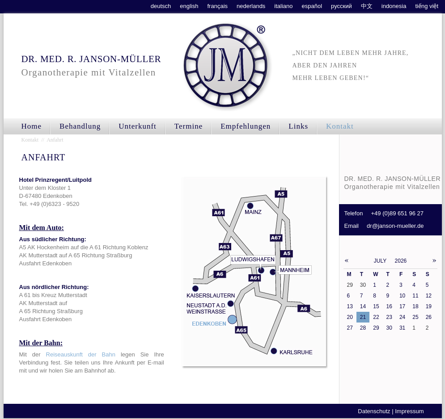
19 (429, 306)
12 (429, 296)
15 (376, 306)
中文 (367, 6)
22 (376, 317)
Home (31, 126)
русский (341, 6)
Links (298, 126)
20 (350, 317)
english (189, 6)
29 (376, 328)
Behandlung (80, 126)
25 (415, 317)
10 (402, 296)
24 (402, 317)
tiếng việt (426, 6)
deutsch (161, 6)
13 (350, 306)
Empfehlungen (245, 126)
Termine (188, 126)
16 (389, 306)
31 (402, 328)
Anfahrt (55, 140)
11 (415, 296)
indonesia (394, 6)
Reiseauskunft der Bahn (80, 354)
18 (415, 306)
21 (363, 317)
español (312, 6)
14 (363, 306)
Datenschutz (374, 411)
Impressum (409, 411)
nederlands (251, 6)
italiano (283, 6)
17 (402, 306)
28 (363, 328)
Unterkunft (138, 126)
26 (429, 317)
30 (389, 328)
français (218, 6)
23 (389, 317)
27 (350, 328)
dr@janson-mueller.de (395, 225)
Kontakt (340, 126)
